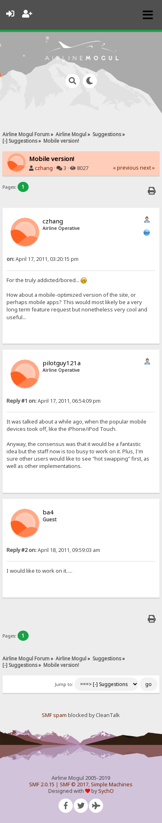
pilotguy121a (62, 363)
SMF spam (54, 715)
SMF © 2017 (74, 784)
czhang (44, 168)
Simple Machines (112, 784)
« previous (126, 167)
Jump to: (64, 684)
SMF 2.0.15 (41, 784)
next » (147, 167)
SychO (106, 791)
